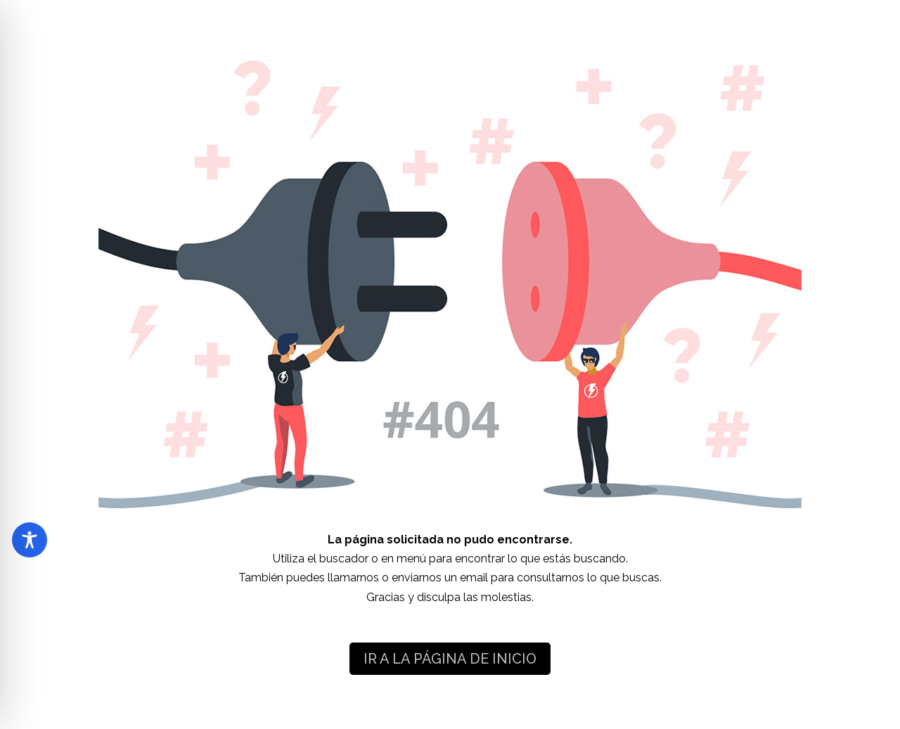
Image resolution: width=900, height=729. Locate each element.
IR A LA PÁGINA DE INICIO (450, 658)
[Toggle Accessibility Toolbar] (30, 540)
